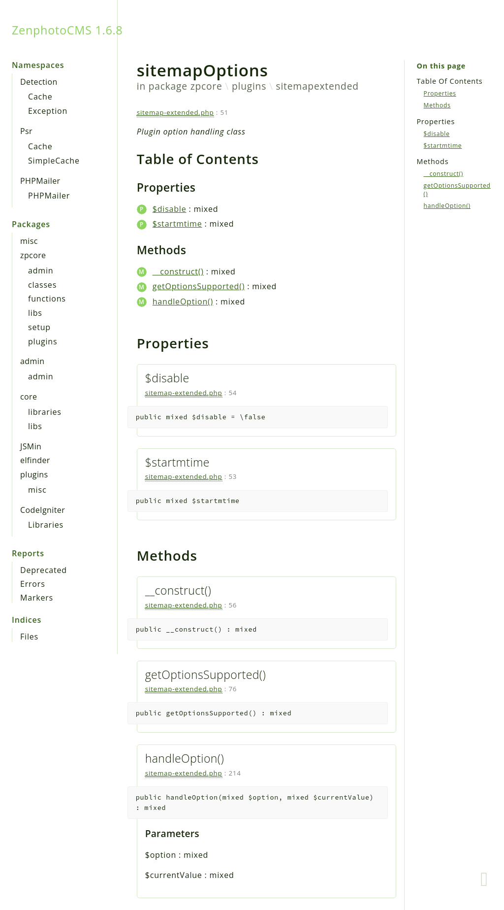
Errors (32, 583)
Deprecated (43, 570)
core (28, 396)
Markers (36, 597)
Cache (40, 96)
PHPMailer (40, 180)
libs (35, 312)
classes (42, 284)
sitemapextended (317, 86)
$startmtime (177, 223)
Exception (47, 110)
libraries (45, 411)
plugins (42, 341)
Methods (437, 105)
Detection (39, 81)
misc (29, 241)
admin (40, 270)
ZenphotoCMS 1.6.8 (67, 30)
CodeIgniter (42, 510)
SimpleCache (54, 160)
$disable (170, 208)
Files (29, 636)
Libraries (45, 524)
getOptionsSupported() (199, 286)
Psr (26, 131)
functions (47, 298)
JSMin (30, 446)
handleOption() (183, 301)
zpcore (33, 255)
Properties (440, 93)
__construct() (178, 271)
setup (39, 327)
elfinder (35, 460)
